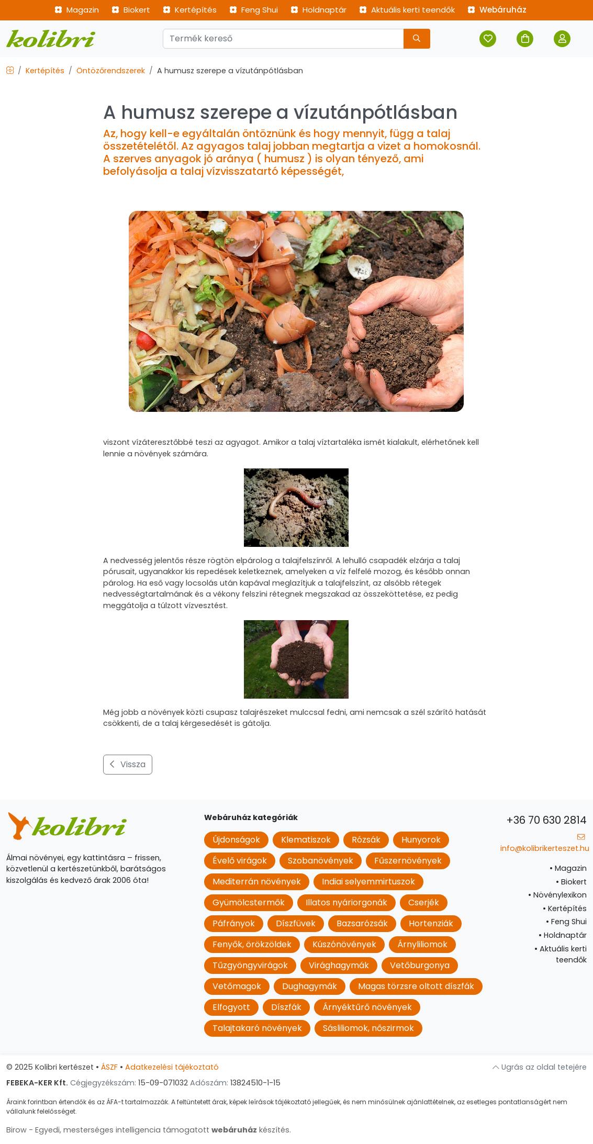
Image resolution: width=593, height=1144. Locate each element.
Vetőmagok (236, 986)
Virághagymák (339, 965)
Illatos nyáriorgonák (346, 902)
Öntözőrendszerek (110, 70)
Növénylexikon (557, 895)
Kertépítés (190, 9)
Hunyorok (421, 840)
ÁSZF (109, 1067)
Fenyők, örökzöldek (252, 944)
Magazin (76, 9)
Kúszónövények (344, 944)
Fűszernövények (408, 861)
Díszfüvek (296, 923)
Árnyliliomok (422, 944)
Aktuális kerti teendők (407, 9)
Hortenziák (431, 923)
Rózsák (366, 840)
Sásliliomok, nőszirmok (368, 1028)
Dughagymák (309, 986)
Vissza (128, 764)
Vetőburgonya (420, 965)
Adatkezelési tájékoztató (172, 1067)
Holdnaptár (318, 9)
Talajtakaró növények (257, 1028)
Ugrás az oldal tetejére (540, 1067)
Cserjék (423, 902)
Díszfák (286, 1007)
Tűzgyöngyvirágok (250, 965)
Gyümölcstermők (248, 902)
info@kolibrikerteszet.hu (544, 843)
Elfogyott (231, 1007)
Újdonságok (236, 840)
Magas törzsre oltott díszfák (416, 986)
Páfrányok (233, 923)
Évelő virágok (239, 861)
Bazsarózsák (362, 923)
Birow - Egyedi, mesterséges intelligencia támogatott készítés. (148, 1130)
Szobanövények (320, 861)
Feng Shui (253, 9)
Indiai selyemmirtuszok (368, 882)
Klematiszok (306, 840)
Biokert (130, 9)
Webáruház (497, 9)
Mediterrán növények (256, 882)
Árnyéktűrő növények (367, 1007)
